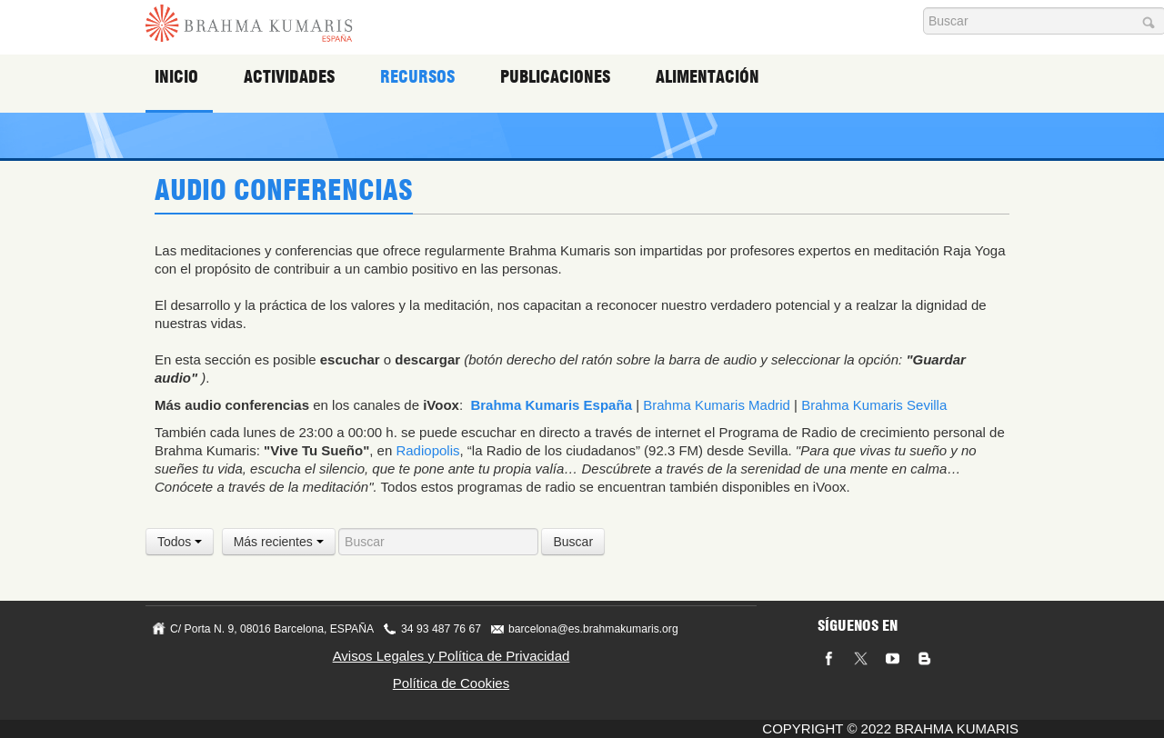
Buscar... (923, 7)
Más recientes (279, 541)
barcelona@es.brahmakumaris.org (593, 629)
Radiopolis (427, 450)
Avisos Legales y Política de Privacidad (451, 655)
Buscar (573, 541)
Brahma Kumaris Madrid (716, 405)
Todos (179, 541)
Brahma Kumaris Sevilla (874, 405)
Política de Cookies (451, 683)
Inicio (180, 77)
